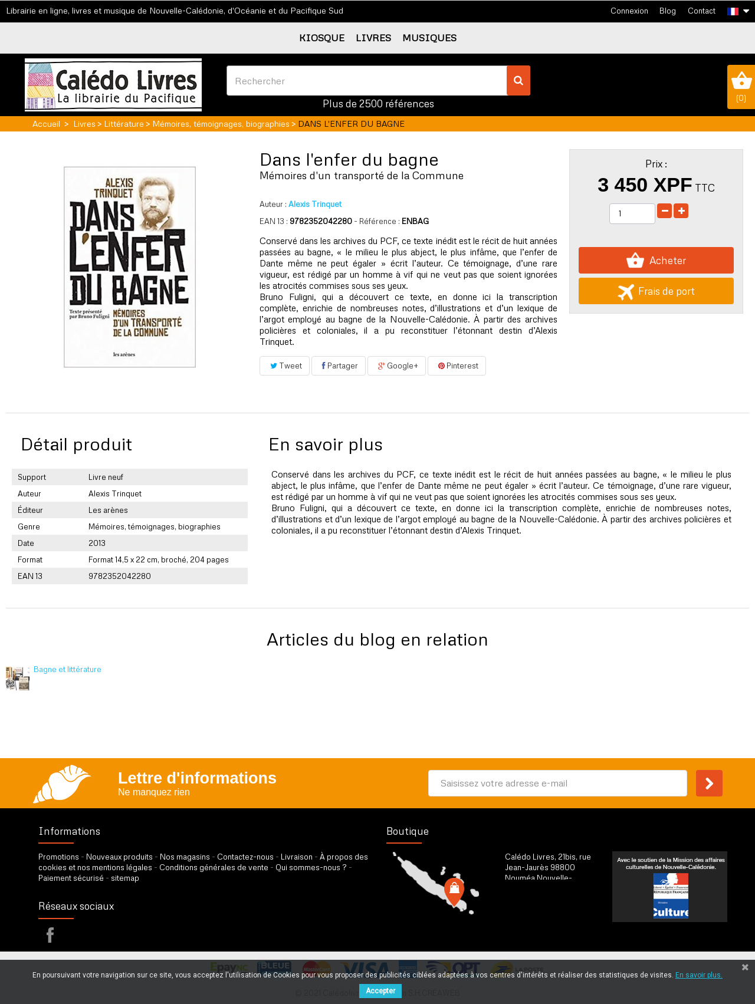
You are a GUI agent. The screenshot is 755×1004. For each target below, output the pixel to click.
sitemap (125, 878)
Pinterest (456, 365)
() (741, 87)
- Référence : (377, 221)
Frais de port (656, 291)
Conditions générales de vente (213, 867)
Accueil (46, 123)
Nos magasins (185, 856)
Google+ (396, 365)
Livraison (297, 856)
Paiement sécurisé (71, 878)
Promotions (58, 856)
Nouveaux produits (119, 856)
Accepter (380, 991)
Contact (701, 10)
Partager (338, 365)
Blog (667, 10)
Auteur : (273, 204)
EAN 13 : (274, 221)
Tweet (284, 365)
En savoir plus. (699, 975)
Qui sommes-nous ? (311, 867)
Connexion (629, 10)
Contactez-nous (245, 856)
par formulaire (562, 928)
